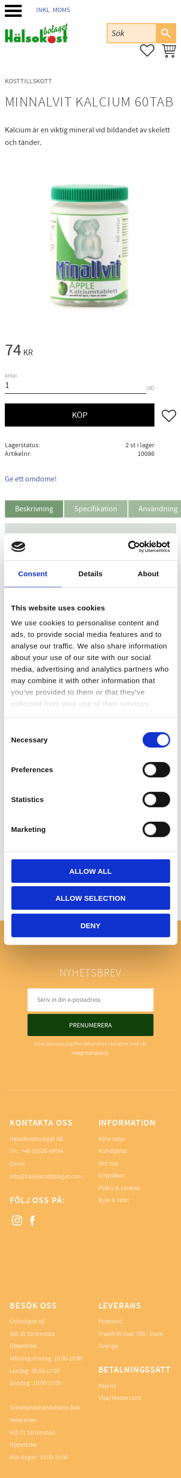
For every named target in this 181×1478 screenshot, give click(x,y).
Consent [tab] (32, 573)
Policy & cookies (119, 1188)
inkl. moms (53, 9)
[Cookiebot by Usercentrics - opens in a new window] (129, 547)
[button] (13, 10)
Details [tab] (91, 573)
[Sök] (165, 33)
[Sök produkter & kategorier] (132, 33)
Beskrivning (34, 509)
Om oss (108, 1163)
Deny (91, 925)
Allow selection (90, 898)
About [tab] (148, 573)
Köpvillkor (111, 1176)
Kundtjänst (112, 1151)
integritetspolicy (90, 1053)
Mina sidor (111, 1139)
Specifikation (95, 509)
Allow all (91, 871)
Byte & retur (114, 1200)
